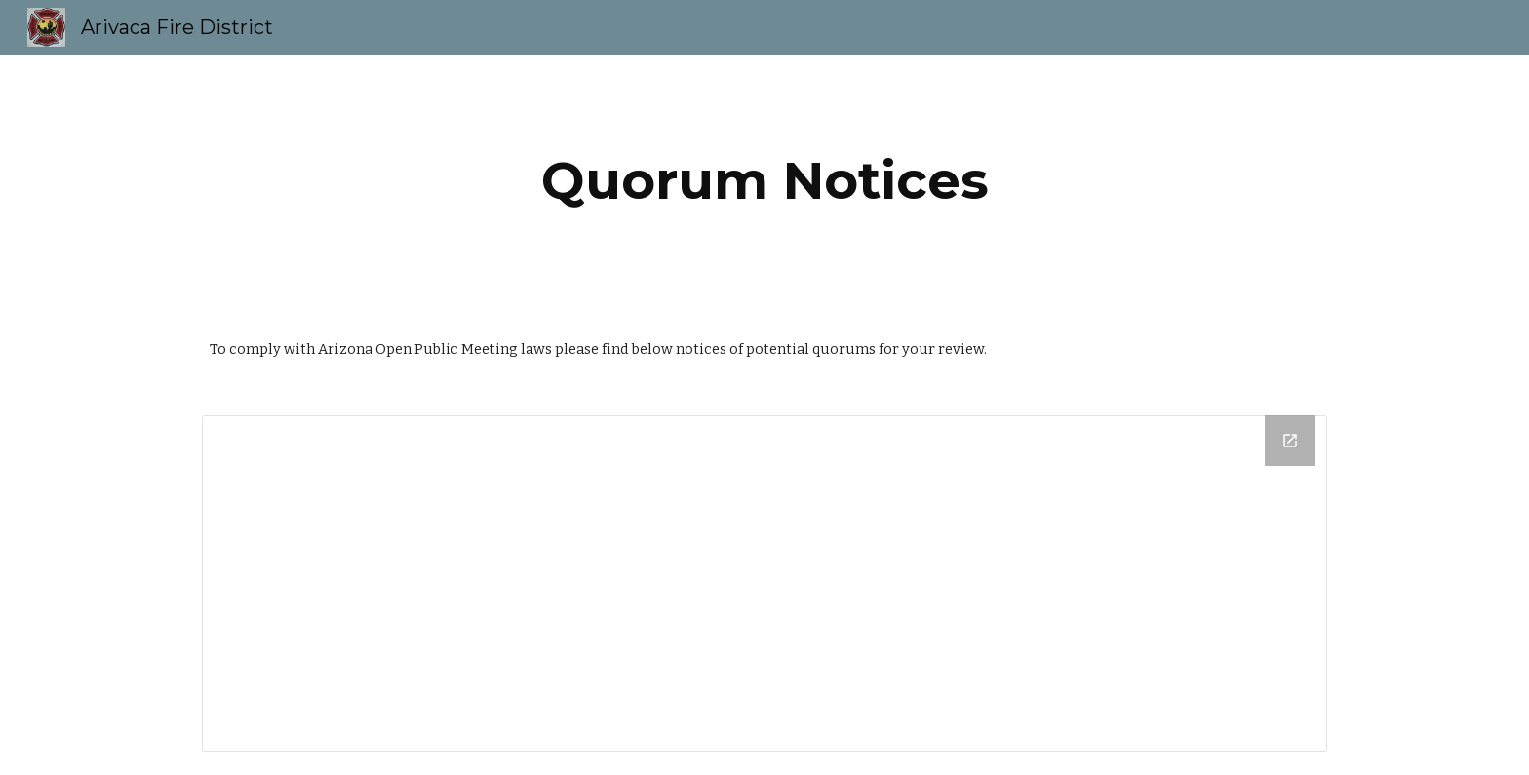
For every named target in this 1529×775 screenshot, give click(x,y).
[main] (764, 181)
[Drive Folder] (764, 583)
